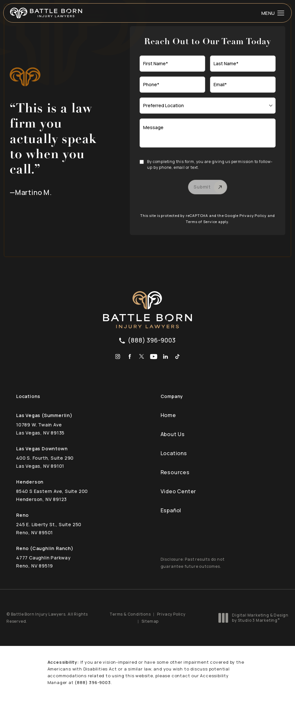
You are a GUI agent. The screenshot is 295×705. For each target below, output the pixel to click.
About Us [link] (173, 434)
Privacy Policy (253, 215)
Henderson (30, 482)
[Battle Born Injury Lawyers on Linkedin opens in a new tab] (165, 356)
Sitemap (150, 621)
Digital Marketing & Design (255, 618)
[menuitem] (117, 356)
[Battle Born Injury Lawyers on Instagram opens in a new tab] (117, 356)
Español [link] (171, 510)
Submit (202, 187)
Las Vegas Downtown (42, 448)
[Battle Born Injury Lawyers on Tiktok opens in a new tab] (177, 356)
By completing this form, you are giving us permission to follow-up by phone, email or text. (209, 164)
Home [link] (168, 415)
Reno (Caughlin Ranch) (45, 548)
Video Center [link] (178, 491)
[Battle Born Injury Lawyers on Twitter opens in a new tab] (141, 356)
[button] (281, 13)
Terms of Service (201, 222)
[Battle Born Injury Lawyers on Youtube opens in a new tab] (153, 356)
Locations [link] (174, 453)
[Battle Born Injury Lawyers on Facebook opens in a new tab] (129, 356)
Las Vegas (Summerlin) (44, 415)
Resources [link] (175, 472)
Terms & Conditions (130, 614)
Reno (22, 515)
